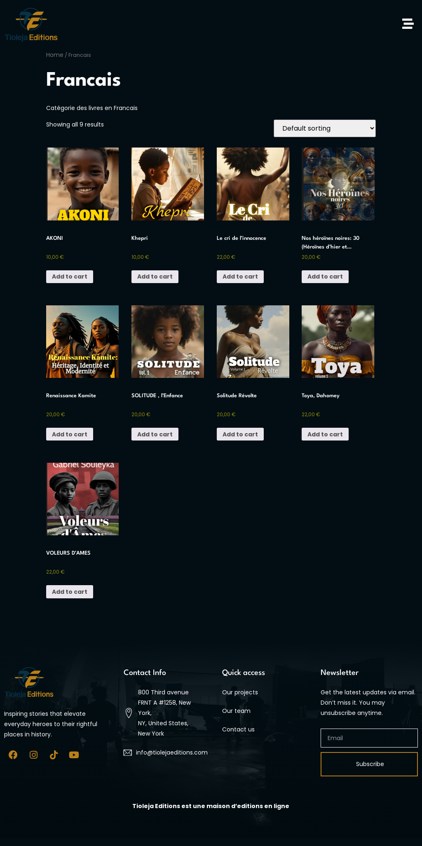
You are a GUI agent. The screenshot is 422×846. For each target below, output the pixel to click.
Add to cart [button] (69, 276)
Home (54, 55)
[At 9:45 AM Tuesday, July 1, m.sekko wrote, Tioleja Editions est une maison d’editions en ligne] (210, 806)
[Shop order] (325, 128)
